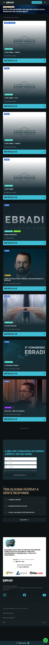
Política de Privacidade (8, 613)
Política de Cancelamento (8, 617)
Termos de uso (33, 470)
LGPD (4, 622)
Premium (7, 275)
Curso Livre (8, 49)
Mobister (44, 622)
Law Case (8, 407)
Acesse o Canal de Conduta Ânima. (24, 564)
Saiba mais (15, 559)
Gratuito (17, 231)
